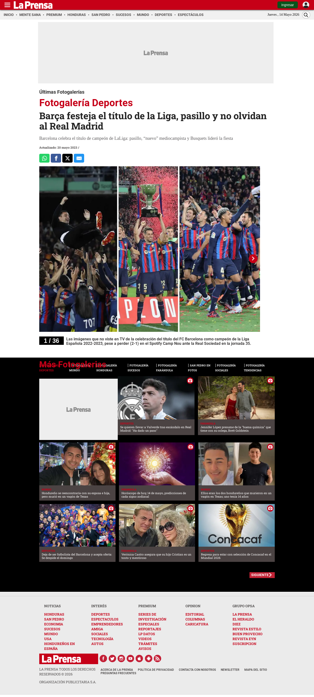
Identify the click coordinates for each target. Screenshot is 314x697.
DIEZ (236, 624)
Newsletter (230, 669)
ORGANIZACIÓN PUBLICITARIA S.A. (67, 682)
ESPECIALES (148, 624)
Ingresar (287, 5)
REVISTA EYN (244, 638)
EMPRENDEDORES (107, 624)
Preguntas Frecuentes (118, 673)
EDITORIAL (194, 614)
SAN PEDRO (54, 619)
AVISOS (144, 648)
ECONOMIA (53, 624)
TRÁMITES (147, 643)
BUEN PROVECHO (247, 634)
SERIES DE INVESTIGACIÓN (152, 616)
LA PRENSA (242, 614)
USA (48, 638)
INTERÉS (99, 606)
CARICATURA (196, 624)
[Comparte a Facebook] (56, 158)
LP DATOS (146, 634)
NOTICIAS (52, 606)
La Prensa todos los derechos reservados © (67, 671)
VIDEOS (145, 638)
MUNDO (51, 634)
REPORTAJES (149, 629)
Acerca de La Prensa (117, 669)
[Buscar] (306, 15)
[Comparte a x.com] (67, 158)
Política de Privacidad (156, 669)
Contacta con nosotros (197, 669)
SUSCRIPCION (244, 643)
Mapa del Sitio (255, 669)
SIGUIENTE (260, 575)
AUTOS (97, 643)
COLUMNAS (195, 619)
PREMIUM (147, 606)
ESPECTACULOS (104, 619)
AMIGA (97, 629)
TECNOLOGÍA (102, 638)
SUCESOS (52, 629)
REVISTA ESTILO (247, 629)
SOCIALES (99, 634)
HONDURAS (54, 614)
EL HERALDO (243, 619)
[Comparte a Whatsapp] (44, 158)
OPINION (192, 606)
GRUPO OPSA (244, 606)
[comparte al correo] (79, 158)
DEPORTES (100, 614)
